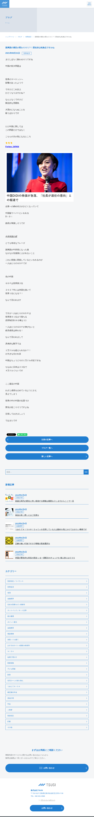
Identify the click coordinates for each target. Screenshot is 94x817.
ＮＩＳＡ (10, 651)
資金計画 (10, 698)
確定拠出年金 (12, 692)
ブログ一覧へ (47, 448)
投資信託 (10, 716)
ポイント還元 (12, 622)
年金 (9, 704)
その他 (9, 727)
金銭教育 (10, 628)
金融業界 (10, 599)
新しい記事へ (64, 456)
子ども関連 (11, 669)
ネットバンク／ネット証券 (17, 610)
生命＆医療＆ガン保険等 (16, 604)
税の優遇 (10, 616)
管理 (9, 593)
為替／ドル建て (13, 640)
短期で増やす (12, 657)
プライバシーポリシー (47, 800)
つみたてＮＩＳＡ (13, 686)
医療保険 (10, 663)
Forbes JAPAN (12, 147)
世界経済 (27, 53)
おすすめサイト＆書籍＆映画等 (18, 645)
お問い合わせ (64, 768)
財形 (9, 675)
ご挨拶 (9, 710)
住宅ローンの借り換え (15, 680)
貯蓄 (9, 721)
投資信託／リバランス (15, 581)
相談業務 (10, 634)
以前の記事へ (29, 440)
